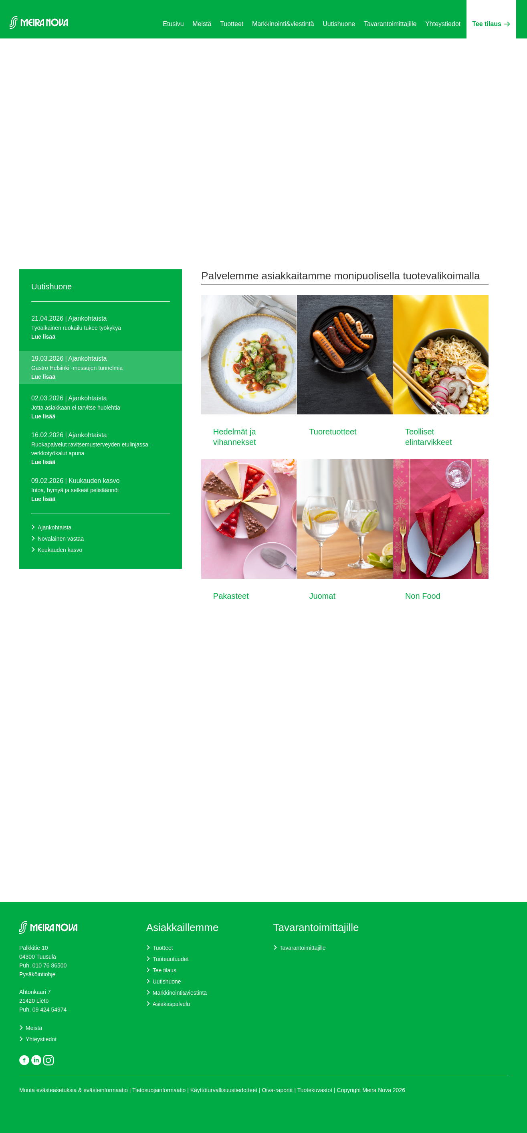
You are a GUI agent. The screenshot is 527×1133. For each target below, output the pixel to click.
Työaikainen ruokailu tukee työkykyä (100, 333)
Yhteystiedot (442, 23)
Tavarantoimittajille (390, 23)
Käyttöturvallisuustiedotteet (223, 1090)
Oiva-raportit (278, 1090)
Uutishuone (339, 23)
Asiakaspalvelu (171, 1004)
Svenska (498, 49)
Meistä (201, 23)
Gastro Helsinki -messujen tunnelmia (100, 373)
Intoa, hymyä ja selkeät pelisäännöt (100, 495)
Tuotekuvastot (314, 1090)
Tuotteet (231, 23)
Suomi (458, 49)
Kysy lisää (234, 185)
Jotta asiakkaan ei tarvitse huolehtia (100, 412)
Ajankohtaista (54, 527)
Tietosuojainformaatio (159, 1090)
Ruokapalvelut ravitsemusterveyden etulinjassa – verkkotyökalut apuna (100, 454)
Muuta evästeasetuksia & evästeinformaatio (73, 1090)
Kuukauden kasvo (60, 550)
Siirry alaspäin (242, 226)
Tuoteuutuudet (171, 959)
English (477, 49)
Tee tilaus (490, 23)
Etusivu (173, 23)
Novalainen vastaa (61, 538)
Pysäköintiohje (38, 974)
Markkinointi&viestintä (283, 23)
